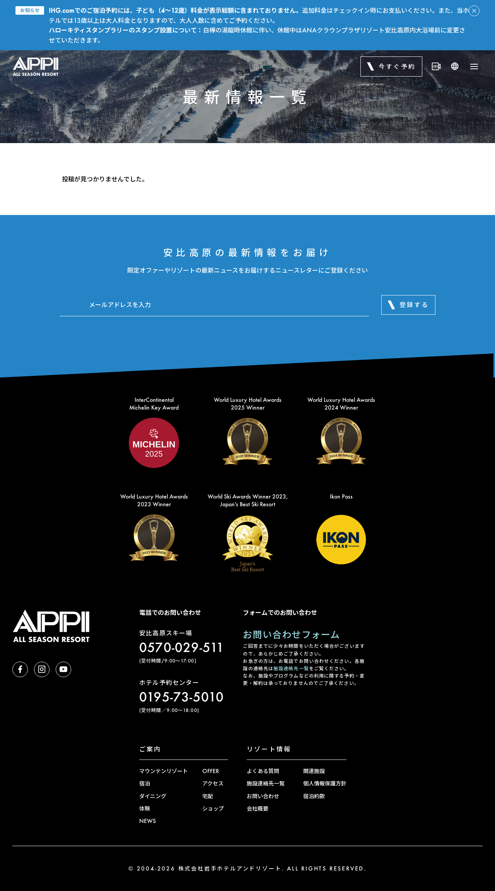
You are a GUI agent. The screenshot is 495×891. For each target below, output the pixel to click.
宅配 (207, 796)
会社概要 (257, 808)
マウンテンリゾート (163, 771)
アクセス (213, 783)
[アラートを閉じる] (474, 10)
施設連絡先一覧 (291, 668)
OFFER (210, 771)
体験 (144, 808)
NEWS (147, 820)
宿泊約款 (314, 796)
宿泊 (144, 783)
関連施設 (314, 771)
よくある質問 (263, 771)
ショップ (213, 808)
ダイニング (152, 796)
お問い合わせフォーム (291, 634)
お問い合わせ (263, 796)
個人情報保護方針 (324, 783)
